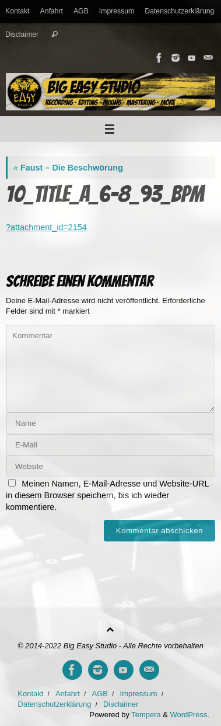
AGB (81, 11)
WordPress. (189, 714)
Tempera (145, 714)
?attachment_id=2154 (46, 227)
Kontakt (17, 11)
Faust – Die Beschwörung (68, 167)
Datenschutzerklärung (179, 11)
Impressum (117, 11)
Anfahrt (51, 11)
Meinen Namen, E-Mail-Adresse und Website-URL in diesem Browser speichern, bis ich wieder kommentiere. (107, 495)
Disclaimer (21, 34)
